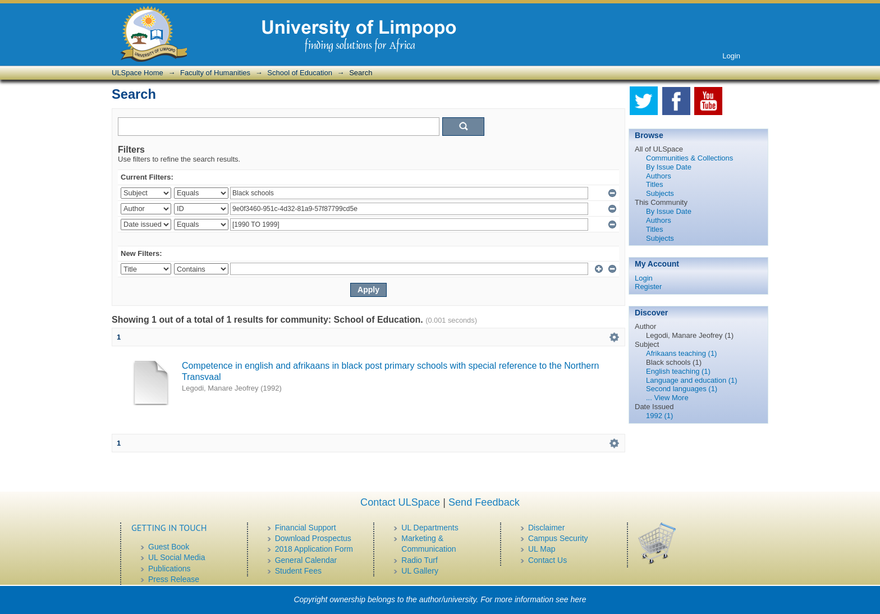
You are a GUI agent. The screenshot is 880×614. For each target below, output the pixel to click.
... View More (667, 397)
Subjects (660, 193)
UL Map (542, 548)
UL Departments (429, 527)
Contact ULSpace (400, 502)
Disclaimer (546, 527)
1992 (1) (659, 415)
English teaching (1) (678, 371)
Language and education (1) (691, 380)
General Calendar (306, 560)
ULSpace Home (137, 72)
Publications (169, 568)
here (578, 599)
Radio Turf (419, 560)
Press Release (173, 579)
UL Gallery (419, 570)
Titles (654, 184)
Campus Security (558, 538)
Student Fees (298, 570)
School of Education (299, 72)
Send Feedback (484, 502)
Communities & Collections (689, 158)
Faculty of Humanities (215, 72)
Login (731, 56)
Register (648, 286)
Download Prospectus (313, 538)
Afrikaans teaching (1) (681, 353)
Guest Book (168, 546)
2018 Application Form (314, 548)
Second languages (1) (681, 388)
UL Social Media (176, 557)
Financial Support (305, 527)
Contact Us (547, 560)
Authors (658, 176)
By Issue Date (668, 167)
